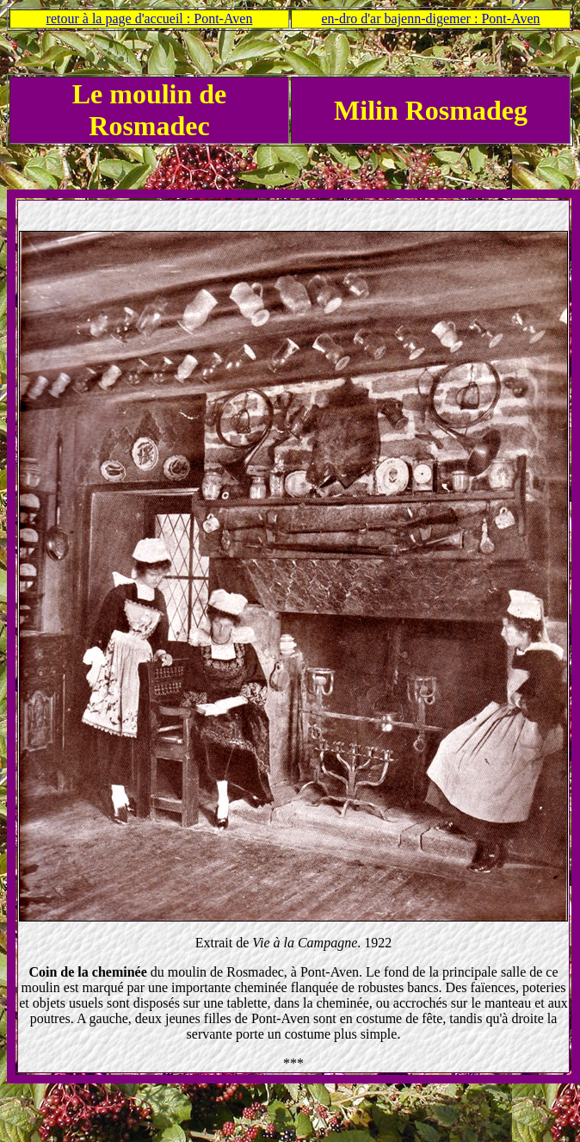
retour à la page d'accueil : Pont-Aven (149, 18)
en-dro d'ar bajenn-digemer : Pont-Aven (430, 18)
